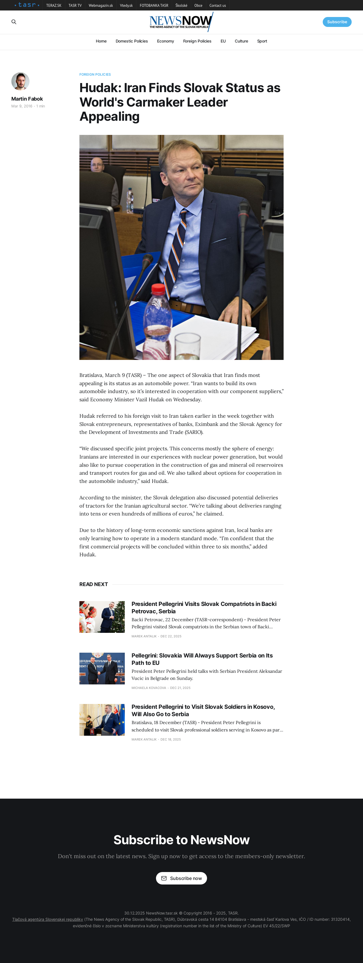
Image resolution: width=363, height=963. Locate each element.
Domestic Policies (132, 41)
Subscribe (337, 21)
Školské (181, 5)
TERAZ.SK (54, 5)
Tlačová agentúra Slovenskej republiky (47, 919)
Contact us (218, 5)
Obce (198, 5)
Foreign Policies (197, 41)
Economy (165, 41)
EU (223, 41)
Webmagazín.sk (101, 5)
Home (101, 41)
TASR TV (75, 5)
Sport (262, 41)
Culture (241, 41)
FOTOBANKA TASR (154, 5)
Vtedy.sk (126, 5)
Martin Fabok (27, 99)
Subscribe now (181, 878)
